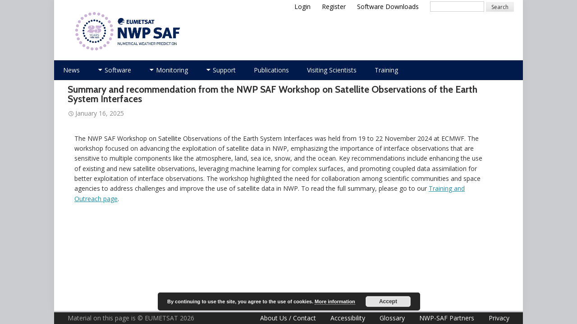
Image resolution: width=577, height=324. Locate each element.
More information (335, 301)
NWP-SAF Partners (446, 318)
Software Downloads (388, 6)
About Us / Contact (288, 318)
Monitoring (172, 70)
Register (334, 6)
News (71, 70)
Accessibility (347, 318)
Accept (388, 301)
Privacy (499, 318)
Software (118, 70)
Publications (271, 70)
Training (386, 70)
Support (224, 70)
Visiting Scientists (332, 70)
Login (302, 6)
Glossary (392, 318)
